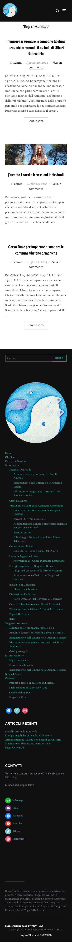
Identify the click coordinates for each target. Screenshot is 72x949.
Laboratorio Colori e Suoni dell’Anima (35, 558)
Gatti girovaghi (18, 508)
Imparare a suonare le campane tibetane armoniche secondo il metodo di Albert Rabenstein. (35, 54)
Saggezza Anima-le (20, 476)
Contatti (10, 685)
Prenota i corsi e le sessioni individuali (36, 182)
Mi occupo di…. (14, 472)
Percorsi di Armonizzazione (29, 526)
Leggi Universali (18, 667)
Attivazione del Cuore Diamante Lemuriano (39, 568)
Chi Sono (10, 464)
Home (8, 460)
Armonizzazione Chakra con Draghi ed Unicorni (33, 746)
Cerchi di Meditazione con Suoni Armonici (34, 611)
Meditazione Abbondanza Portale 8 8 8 (31, 635)
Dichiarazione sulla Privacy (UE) (28, 695)
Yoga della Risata (19, 621)
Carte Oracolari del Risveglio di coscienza (37, 606)
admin (17, 70)
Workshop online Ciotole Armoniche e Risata (36, 616)
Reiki (12, 626)
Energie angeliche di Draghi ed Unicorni (32, 573)
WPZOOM (46, 942)
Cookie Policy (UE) (20, 699)
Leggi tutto (38, 128)
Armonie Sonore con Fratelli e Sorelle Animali (36, 640)
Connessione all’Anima (22, 553)
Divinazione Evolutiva (22, 601)
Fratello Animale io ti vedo (21, 738)
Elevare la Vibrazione (25, 596)
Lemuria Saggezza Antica (24, 563)
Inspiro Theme (28, 942)
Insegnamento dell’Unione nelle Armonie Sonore (37, 644)
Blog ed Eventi (13, 681)
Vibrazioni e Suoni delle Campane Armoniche (36, 512)
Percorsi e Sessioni (16, 468)
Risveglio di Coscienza (22, 591)
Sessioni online (22, 539)
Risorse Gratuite (14, 662)
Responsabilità (17, 704)
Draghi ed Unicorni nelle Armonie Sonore (37, 577)
